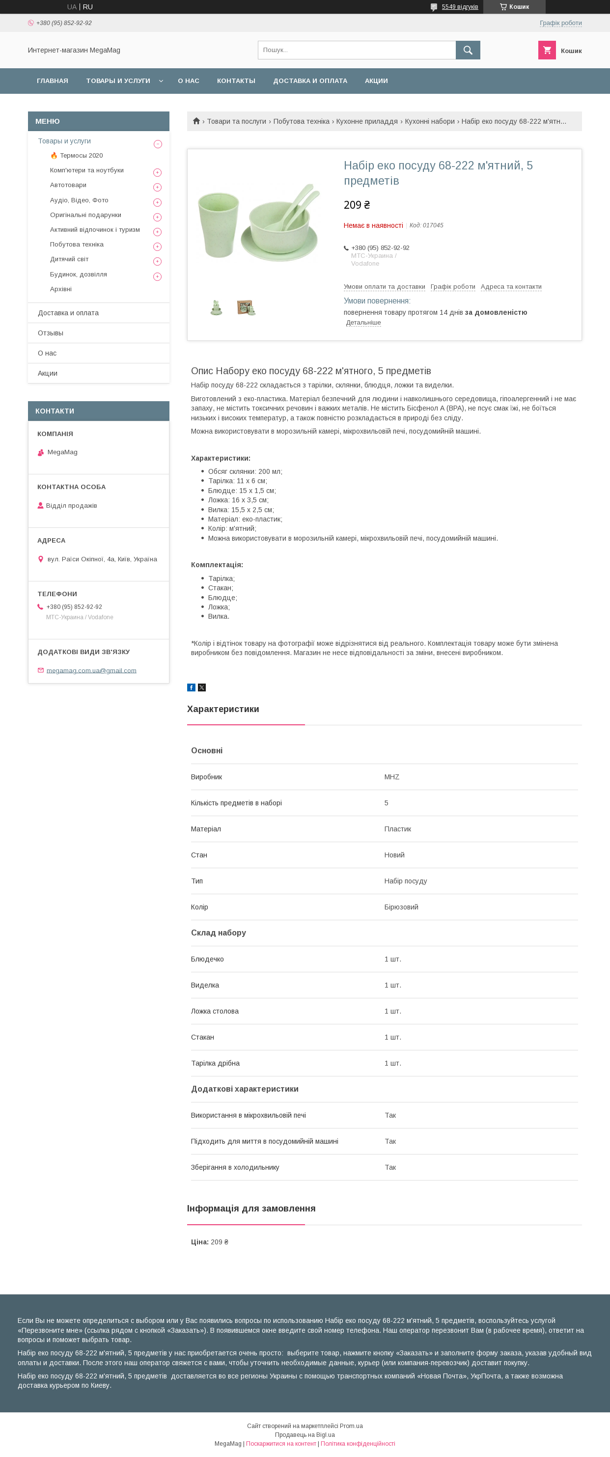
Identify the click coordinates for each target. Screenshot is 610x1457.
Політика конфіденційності (358, 1443)
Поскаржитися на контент (281, 1443)
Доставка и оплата (310, 80)
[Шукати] (468, 50)
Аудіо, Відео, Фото (79, 200)
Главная (52, 80)
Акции (376, 80)
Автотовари (68, 185)
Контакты (236, 80)
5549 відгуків (460, 6)
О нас (188, 80)
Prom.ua (351, 1426)
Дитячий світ (69, 259)
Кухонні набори (430, 121)
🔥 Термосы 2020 (76, 155)
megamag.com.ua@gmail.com (92, 670)
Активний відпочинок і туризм (95, 229)
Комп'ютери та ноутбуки (87, 170)
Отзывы (50, 333)
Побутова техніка (302, 121)
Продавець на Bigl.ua (305, 1434)
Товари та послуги (236, 121)
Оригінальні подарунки (85, 215)
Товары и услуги (118, 80)
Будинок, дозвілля (78, 274)
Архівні (61, 289)
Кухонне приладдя (367, 121)
